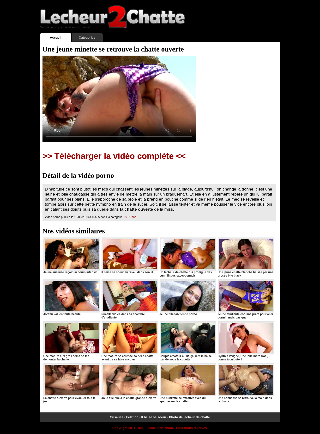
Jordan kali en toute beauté (71, 297)
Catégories (87, 37)
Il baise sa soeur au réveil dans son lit (130, 255)
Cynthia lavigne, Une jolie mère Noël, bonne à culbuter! (246, 341)
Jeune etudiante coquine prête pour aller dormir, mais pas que (246, 299)
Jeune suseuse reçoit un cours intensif (71, 255)
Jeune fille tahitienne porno (188, 297)
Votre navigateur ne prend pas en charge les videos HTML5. (119, 99)
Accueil (55, 37)
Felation (132, 417)
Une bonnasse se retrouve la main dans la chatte (246, 383)
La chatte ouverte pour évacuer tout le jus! (71, 383)
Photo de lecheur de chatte (189, 417)
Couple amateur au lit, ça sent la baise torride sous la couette (188, 341)
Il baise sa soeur (153, 417)
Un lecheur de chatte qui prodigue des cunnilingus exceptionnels (188, 257)
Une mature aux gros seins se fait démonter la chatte (71, 341)
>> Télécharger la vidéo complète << (114, 156)
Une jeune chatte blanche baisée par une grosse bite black (246, 257)
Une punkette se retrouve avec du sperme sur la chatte (188, 383)
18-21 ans (129, 217)
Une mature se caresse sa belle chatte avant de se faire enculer (130, 341)
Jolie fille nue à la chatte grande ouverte (130, 381)
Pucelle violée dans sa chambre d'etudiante (130, 299)
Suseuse (116, 417)
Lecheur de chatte (160, 428)
